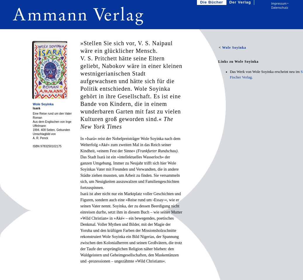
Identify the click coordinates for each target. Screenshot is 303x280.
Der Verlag (240, 2)
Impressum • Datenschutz (279, 5)
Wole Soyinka (43, 104)
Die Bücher (212, 2)
